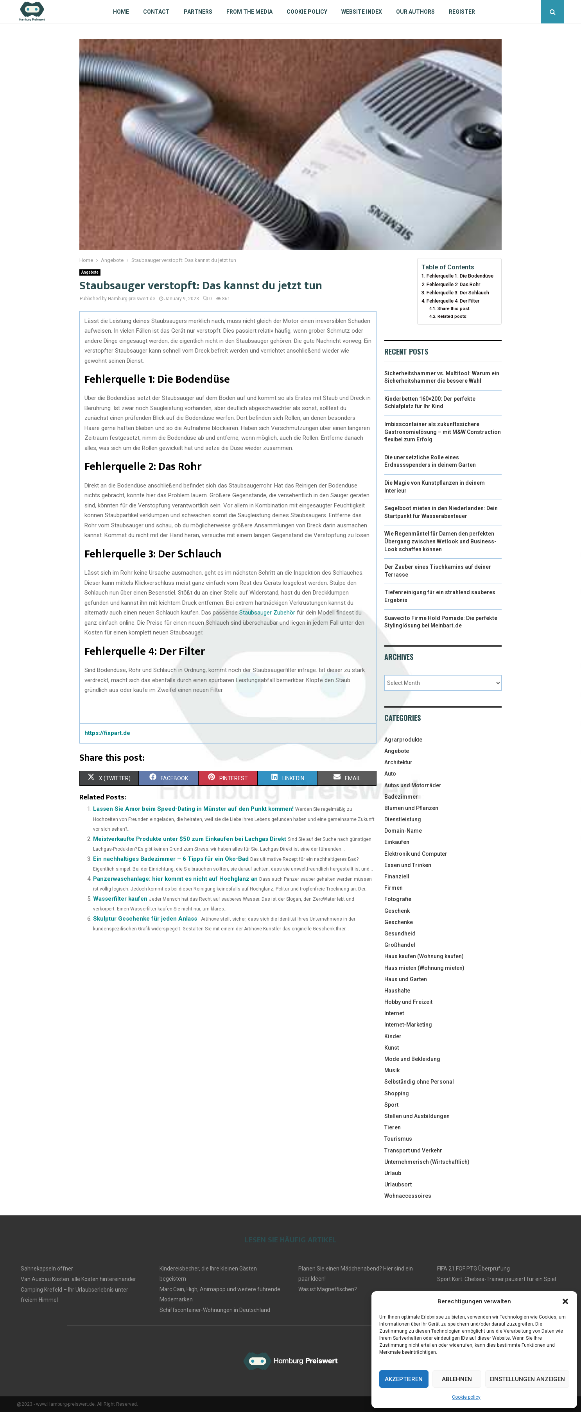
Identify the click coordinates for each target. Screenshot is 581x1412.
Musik (392, 1070)
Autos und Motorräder (412, 785)
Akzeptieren (404, 1379)
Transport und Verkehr (413, 1150)
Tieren (392, 1127)
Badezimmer (401, 797)
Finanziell (396, 876)
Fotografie (397, 899)
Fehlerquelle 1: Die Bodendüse (460, 276)
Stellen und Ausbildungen (417, 1116)
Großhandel (399, 945)
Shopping (396, 1093)
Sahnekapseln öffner (47, 1268)
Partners (198, 12)
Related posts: (453, 316)
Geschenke (398, 922)
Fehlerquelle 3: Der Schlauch (458, 293)
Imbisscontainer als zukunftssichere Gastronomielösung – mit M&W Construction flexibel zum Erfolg (442, 432)
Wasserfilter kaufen (120, 898)
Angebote (90, 272)
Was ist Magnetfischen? (327, 1289)
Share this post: (454, 308)
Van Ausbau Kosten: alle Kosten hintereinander (78, 1279)
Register (462, 12)
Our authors (415, 12)
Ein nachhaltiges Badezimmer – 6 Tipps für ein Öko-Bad (171, 858)
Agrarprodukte (403, 739)
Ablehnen (457, 1379)
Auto (390, 774)
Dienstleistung (402, 819)
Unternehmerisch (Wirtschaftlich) (427, 1162)
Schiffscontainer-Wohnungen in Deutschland (215, 1310)
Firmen (393, 888)
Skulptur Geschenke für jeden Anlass (145, 918)
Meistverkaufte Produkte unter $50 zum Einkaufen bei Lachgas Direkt (189, 838)
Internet (394, 1013)
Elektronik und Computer (415, 854)
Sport (391, 1105)
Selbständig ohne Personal (419, 1082)
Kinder (393, 1036)
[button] (565, 1301)
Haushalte (397, 990)
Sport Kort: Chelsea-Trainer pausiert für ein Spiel (496, 1279)
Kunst (391, 1048)
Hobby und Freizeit (408, 1002)
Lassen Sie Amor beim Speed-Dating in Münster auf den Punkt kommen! (193, 808)
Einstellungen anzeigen (527, 1379)
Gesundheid (400, 933)
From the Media (249, 12)
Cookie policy (466, 1397)
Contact (156, 12)
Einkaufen (396, 842)
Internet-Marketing (408, 1024)
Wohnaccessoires (407, 1196)
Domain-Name (403, 831)
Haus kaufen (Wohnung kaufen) (424, 956)
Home (121, 12)
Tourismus (398, 1139)
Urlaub (392, 1173)
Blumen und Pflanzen (411, 808)
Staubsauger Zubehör (267, 612)
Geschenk (397, 911)
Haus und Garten (405, 979)
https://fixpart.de (107, 732)
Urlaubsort (398, 1184)
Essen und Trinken (407, 865)
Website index (361, 12)
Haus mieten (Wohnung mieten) (424, 968)
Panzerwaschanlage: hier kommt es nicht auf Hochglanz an (175, 878)
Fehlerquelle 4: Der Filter (453, 301)
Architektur (398, 762)
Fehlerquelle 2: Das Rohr (453, 284)
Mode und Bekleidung (412, 1059)
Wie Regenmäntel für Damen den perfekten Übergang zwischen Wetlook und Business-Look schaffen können (440, 541)
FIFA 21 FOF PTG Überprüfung (473, 1268)
